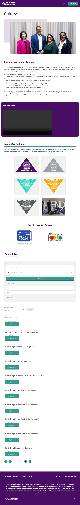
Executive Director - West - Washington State (22, 332)
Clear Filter (9, 297)
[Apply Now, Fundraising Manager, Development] (12, 454)
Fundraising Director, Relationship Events (20, 390)
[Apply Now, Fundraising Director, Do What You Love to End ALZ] (12, 382)
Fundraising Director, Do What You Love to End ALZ (24, 376)
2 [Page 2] (14, 461)
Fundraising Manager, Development (18, 448)
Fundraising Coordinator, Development (19, 347)
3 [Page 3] (16, 461)
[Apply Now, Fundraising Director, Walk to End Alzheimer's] (12, 411)
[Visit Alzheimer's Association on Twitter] (59, 477)
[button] (71, 272)
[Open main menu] (64, 3)
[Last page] (30, 461)
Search (40, 278)
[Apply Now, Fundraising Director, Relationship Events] (12, 396)
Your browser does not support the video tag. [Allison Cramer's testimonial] (27, 122)
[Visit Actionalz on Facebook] (56, 477)
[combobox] (41, 272)
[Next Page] (25, 461)
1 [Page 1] (13, 461)
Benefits (15, 477)
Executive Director (12, 318)
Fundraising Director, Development (18, 361)
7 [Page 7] (22, 461)
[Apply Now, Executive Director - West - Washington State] (12, 338)
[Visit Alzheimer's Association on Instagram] (69, 477)
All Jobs (30, 477)
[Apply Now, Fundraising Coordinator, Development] (12, 353)
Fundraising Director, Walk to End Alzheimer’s (22, 434)
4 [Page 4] (17, 461)
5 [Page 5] (19, 461)
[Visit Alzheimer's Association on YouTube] (62, 477)
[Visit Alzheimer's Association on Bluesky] (75, 476)
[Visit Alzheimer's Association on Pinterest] (66, 477)
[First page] (5, 461)
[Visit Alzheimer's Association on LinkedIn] (72, 477)
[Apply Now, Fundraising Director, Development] (12, 367)
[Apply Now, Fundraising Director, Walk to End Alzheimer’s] (12, 440)
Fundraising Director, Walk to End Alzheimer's (22, 405)
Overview (8, 477)
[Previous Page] (10, 461)
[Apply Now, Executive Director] (12, 324)
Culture (23, 477)
